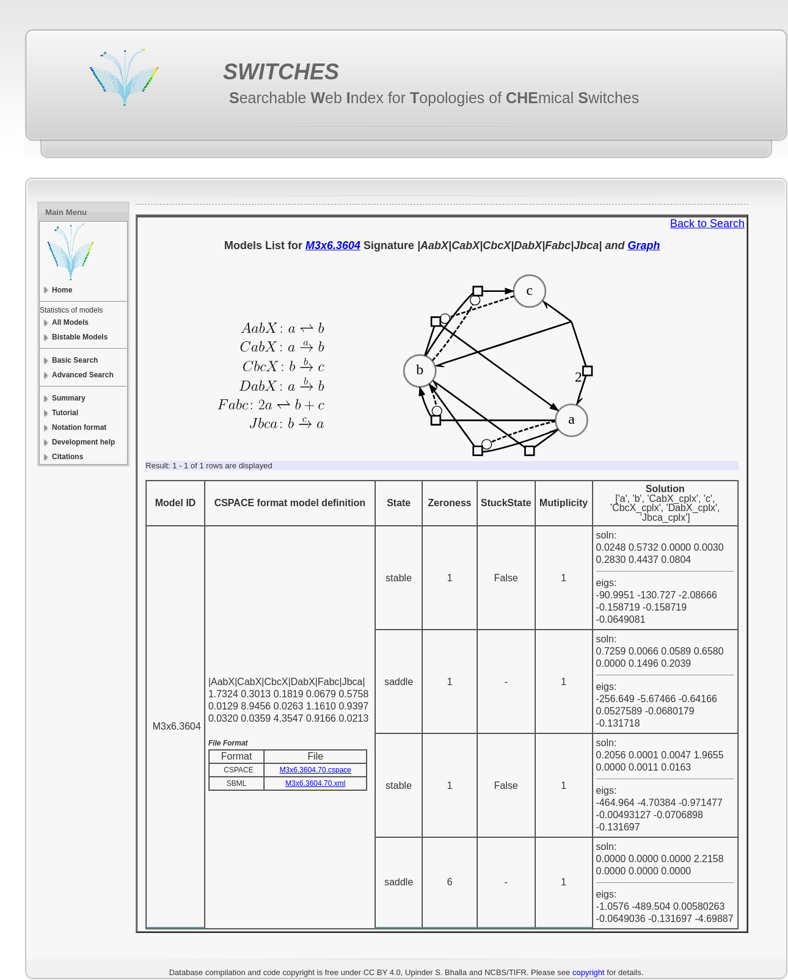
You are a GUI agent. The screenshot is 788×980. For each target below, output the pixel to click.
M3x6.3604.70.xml (315, 783)
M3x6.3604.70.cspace (315, 770)
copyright (588, 972)
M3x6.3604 (332, 245)
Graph (643, 245)
